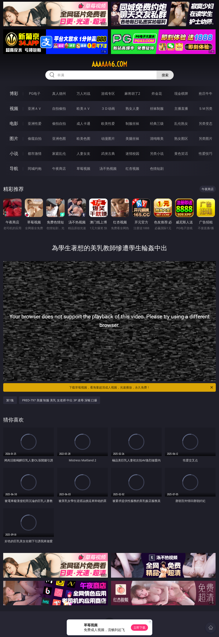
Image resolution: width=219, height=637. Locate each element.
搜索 (165, 75)
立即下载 (139, 627)
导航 (14, 168)
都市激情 (34, 153)
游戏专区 (108, 93)
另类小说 (157, 153)
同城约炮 (34, 168)
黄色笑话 (181, 153)
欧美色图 (83, 138)
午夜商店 (59, 168)
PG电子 (34, 93)
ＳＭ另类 (205, 108)
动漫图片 (108, 138)
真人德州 (59, 93)
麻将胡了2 (132, 93)
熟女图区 (181, 138)
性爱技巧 (205, 153)
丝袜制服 (157, 108)
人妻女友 (83, 153)
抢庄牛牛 (205, 93)
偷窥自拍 (34, 138)
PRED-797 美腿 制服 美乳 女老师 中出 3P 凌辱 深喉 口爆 (59, 400)
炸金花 (157, 93)
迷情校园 (132, 153)
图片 (14, 138)
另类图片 (205, 138)
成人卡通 (83, 123)
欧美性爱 (108, 123)
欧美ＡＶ (83, 108)
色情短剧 (157, 168)
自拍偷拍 (59, 108)
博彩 (14, 93)
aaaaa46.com (109, 64)
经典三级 (157, 123)
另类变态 (205, 123)
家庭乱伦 (59, 153)
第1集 (10, 400)
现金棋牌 (181, 93)
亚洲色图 (59, 138)
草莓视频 (83, 168)
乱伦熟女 (181, 123)
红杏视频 (132, 168)
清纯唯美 (157, 138)
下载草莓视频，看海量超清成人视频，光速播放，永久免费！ (141, 387)
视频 (14, 108)
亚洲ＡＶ (34, 108)
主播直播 (181, 108)
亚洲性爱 (34, 123)
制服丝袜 (132, 123)
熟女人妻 (132, 108)
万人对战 (83, 93)
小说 (14, 153)
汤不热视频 (108, 168)
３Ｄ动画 (108, 108)
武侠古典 (108, 153)
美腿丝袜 (132, 138)
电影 (14, 123)
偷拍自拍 (59, 123)
